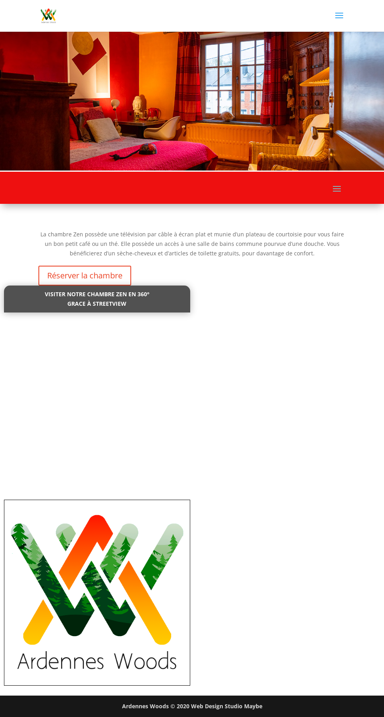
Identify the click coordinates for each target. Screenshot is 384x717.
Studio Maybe (243, 706)
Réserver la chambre (84, 275)
